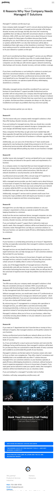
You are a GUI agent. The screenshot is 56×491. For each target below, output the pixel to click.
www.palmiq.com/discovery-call (28, 375)
